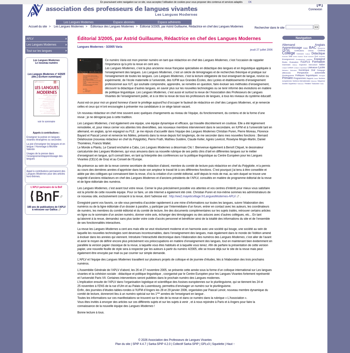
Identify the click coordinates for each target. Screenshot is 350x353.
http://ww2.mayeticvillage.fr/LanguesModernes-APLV (202, 196)
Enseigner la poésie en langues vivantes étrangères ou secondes (43, 138)
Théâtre (307, 84)
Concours (300, 54)
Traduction (316, 83)
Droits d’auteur (298, 56)
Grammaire (286, 65)
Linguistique (303, 67)
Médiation (285, 70)
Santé (316, 78)
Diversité (285, 56)
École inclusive (309, 56)
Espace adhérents (169, 22)
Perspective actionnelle (311, 73)
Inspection (303, 65)
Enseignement (288, 59)
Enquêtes (322, 56)
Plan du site (122, 344)
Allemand (288, 45)
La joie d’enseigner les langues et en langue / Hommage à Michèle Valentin (45, 147)
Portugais (322, 75)
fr (319, 5)
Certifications (299, 51)
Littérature (313, 67)
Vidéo (322, 83)
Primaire (287, 78)
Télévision (300, 83)
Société (285, 83)
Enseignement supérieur (304, 59)
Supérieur (292, 84)
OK (249, 2)
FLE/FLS (305, 62)
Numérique (304, 70)
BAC (312, 47)
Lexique (296, 67)
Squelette (218, 344)
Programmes (300, 78)
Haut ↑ (230, 344)
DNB (290, 56)
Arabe (305, 48)
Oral (313, 70)
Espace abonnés (124, 22)
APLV (30, 38)
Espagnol (319, 58)
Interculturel (313, 65)
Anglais (320, 45)
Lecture (290, 67)
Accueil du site (38, 26)
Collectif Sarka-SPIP (186, 344)
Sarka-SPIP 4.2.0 (160, 344)
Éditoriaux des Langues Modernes (112, 26)
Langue (284, 67)
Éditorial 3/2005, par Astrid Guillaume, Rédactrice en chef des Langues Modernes (191, 26)
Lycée (321, 67)
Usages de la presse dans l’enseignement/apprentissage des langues (44, 156)
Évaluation (294, 62)
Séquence (321, 81)
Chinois (311, 51)
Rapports (310, 78)
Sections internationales (301, 81)
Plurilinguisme (288, 75)
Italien (322, 64)
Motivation (293, 70)
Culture (307, 54)
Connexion (315, 9)
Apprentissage (292, 47)
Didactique (318, 53)
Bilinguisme (321, 48)
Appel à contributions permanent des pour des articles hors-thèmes (45, 174)
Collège (288, 53)
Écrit (316, 56)
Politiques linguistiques (306, 75)
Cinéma (321, 50)
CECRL (286, 50)
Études (284, 62)
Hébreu (294, 65)
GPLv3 (205, 344)
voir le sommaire (46, 121)
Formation (318, 61)
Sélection (314, 81)
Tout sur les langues (39, 50)
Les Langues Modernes (78, 22)
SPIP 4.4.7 (139, 344)
